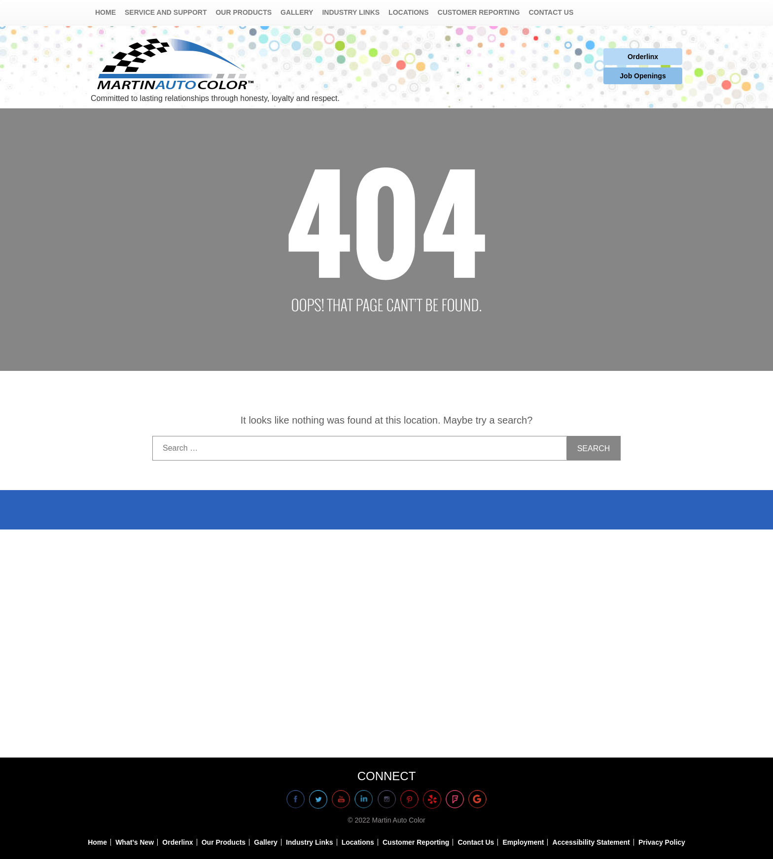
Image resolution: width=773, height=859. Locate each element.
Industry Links (351, 12)
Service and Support (166, 12)
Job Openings (643, 76)
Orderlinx (643, 57)
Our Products (243, 12)
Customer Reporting (479, 12)
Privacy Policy (661, 842)
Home (105, 12)
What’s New (134, 842)
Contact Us (551, 12)
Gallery (297, 12)
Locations (408, 12)
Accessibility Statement (591, 842)
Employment (523, 842)
